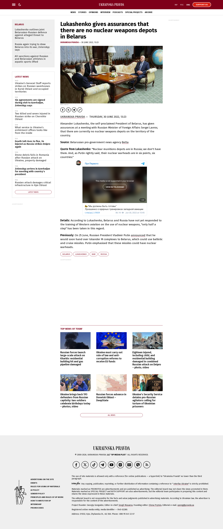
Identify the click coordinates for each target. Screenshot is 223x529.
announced (138, 235)
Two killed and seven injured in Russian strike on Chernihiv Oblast (32, 116)
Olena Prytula (155, 505)
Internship (36, 504)
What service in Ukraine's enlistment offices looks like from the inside (31, 130)
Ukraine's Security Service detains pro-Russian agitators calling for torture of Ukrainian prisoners (147, 400)
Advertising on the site (42, 479)
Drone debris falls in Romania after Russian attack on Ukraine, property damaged (32, 157)
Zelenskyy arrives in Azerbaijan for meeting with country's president (32, 171)
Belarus (66, 254)
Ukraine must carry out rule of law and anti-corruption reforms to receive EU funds (109, 357)
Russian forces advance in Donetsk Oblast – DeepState (111, 397)
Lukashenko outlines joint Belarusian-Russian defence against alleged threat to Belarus (31, 33)
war (93, 254)
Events (34, 483)
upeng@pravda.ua (185, 505)
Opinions (93, 12)
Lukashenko (81, 254)
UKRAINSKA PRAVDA (72, 116)
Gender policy (38, 494)
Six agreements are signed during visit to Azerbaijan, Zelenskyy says (30, 102)
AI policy (35, 490)
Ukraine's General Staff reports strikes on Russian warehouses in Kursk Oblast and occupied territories (32, 87)
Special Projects (134, 12)
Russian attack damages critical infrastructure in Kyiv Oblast (33, 184)
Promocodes (37, 508)
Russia (104, 254)
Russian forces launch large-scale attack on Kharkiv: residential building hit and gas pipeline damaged (72, 358)
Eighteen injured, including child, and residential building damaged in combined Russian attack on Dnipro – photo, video (146, 360)
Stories (82, 12)
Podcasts (118, 12)
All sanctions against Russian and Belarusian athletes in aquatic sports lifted (31, 59)
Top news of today (71, 328)
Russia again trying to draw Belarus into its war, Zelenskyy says (32, 47)
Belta (125, 142)
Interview (105, 12)
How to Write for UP (41, 501)
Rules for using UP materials (45, 486)
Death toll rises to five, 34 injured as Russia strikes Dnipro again (32, 144)
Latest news (22, 76)
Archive (148, 12)
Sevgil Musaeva (126, 505)
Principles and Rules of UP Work (47, 497)
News (73, 12)
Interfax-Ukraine (180, 484)
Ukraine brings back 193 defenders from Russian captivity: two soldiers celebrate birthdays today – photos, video (75, 400)
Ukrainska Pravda (69, 42)
